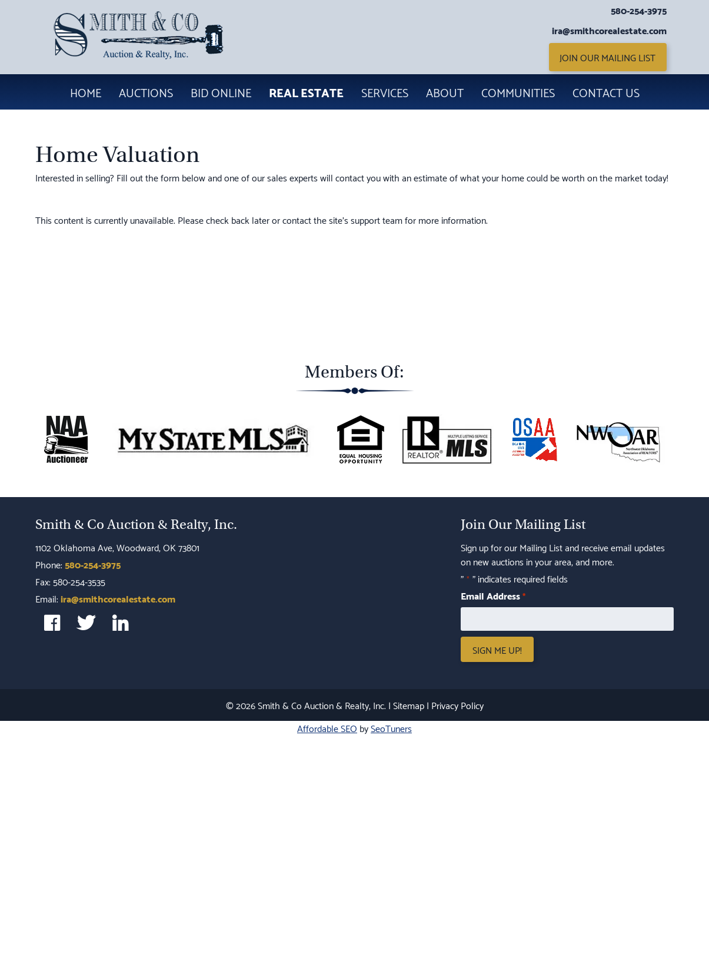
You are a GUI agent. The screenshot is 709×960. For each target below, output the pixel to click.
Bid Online (221, 92)
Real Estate (306, 92)
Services (384, 92)
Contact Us (606, 92)
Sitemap (408, 705)
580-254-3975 (639, 10)
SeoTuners (391, 728)
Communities (518, 92)
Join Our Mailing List (607, 57)
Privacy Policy (457, 705)
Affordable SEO (327, 728)
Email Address (493, 595)
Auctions (146, 92)
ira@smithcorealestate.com (609, 30)
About (445, 92)
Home (85, 92)
